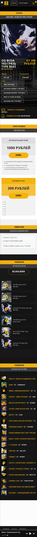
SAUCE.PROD (8, 69)
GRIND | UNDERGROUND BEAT (19, 391)
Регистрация (23, 3)
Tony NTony (28, 481)
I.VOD (20, 415)
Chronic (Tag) (14, 481)
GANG (11, 385)
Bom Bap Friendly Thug (20, 331)
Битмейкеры (22, 529)
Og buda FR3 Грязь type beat (22, 308)
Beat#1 (11, 415)
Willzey (23, 451)
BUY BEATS (14, 529)
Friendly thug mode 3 (19, 284)
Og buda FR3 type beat (20, 343)
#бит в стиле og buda (12, 97)
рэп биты (19, 13)
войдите (22, 246)
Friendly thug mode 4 (19, 296)
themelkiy (21, 385)
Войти (14, 3)
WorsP (24, 445)
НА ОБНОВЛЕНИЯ (15, 116)
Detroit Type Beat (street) (19, 469)
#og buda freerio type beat (14, 89)
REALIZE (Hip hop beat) (17, 403)
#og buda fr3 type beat (13, 101)
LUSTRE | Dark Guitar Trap (19, 409)
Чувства (12, 451)
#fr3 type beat (9, 84)
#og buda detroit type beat (14, 93)
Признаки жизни (15, 427)
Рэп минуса (6, 529)
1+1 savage (13, 445)
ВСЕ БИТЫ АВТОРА (18, 272)
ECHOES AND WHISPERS (17, 475)
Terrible (12, 457)
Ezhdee (32, 403)
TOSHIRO (30, 427)
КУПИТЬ (18, 155)
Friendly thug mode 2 (19, 320)
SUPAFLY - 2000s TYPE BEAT (18, 397)
